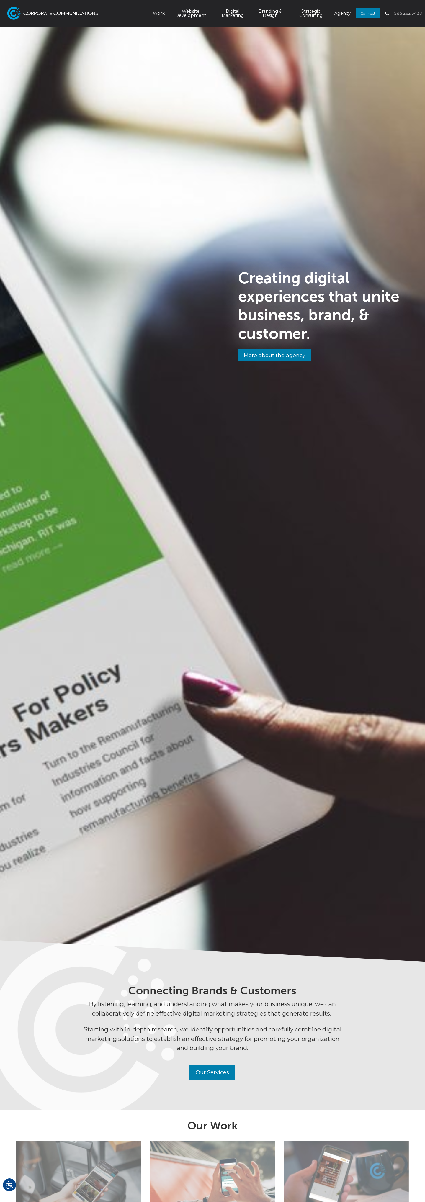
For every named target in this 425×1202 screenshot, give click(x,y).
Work (159, 13)
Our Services (212, 1073)
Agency (342, 13)
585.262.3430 (408, 13)
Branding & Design (270, 13)
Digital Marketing (233, 13)
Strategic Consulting (311, 13)
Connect (367, 13)
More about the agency (276, 355)
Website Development (190, 13)
